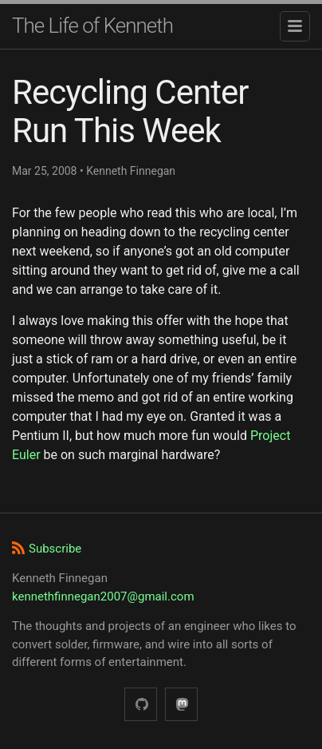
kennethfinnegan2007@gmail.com (103, 596)
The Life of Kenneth (92, 26)
